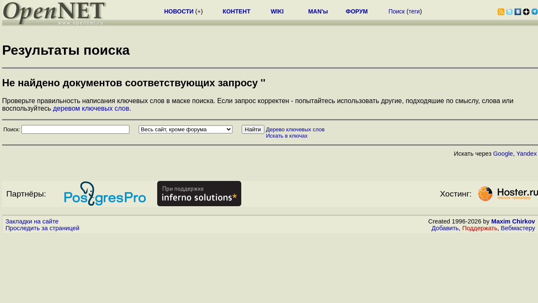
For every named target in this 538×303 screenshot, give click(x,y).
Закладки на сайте (31, 221)
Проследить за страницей (42, 228)
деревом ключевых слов (91, 108)
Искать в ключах (287, 136)
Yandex (526, 153)
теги (414, 11)
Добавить (445, 228)
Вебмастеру (518, 228)
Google (503, 153)
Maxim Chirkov (513, 221)
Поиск (396, 11)
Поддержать (480, 228)
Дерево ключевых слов (295, 129)
